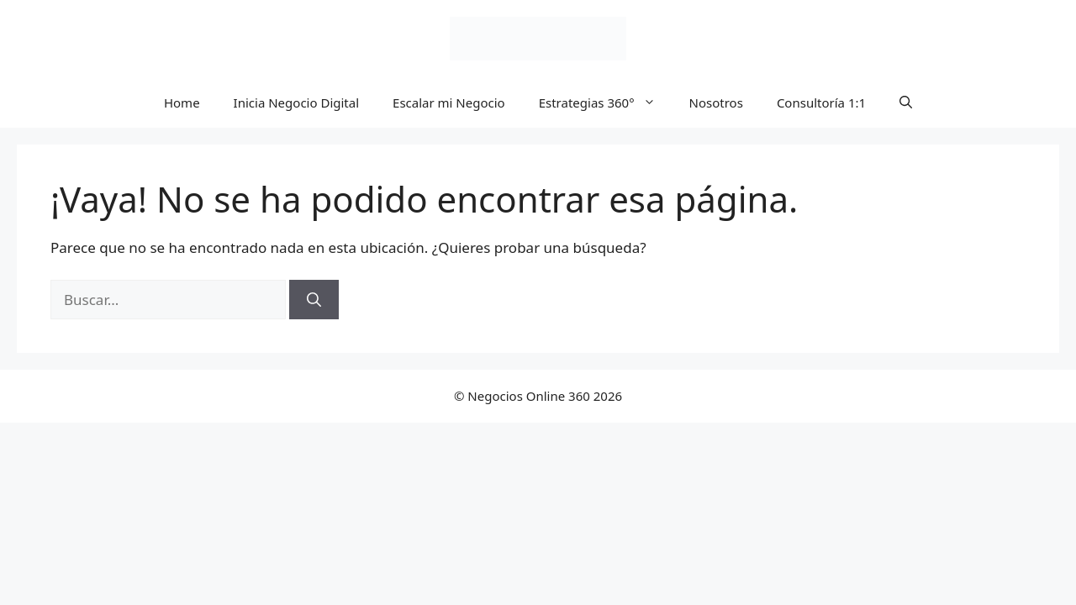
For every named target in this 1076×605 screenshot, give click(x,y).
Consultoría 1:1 (821, 102)
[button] (906, 102)
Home (182, 102)
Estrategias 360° (605, 102)
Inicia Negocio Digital (296, 102)
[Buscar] (314, 300)
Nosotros (716, 102)
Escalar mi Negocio (449, 102)
